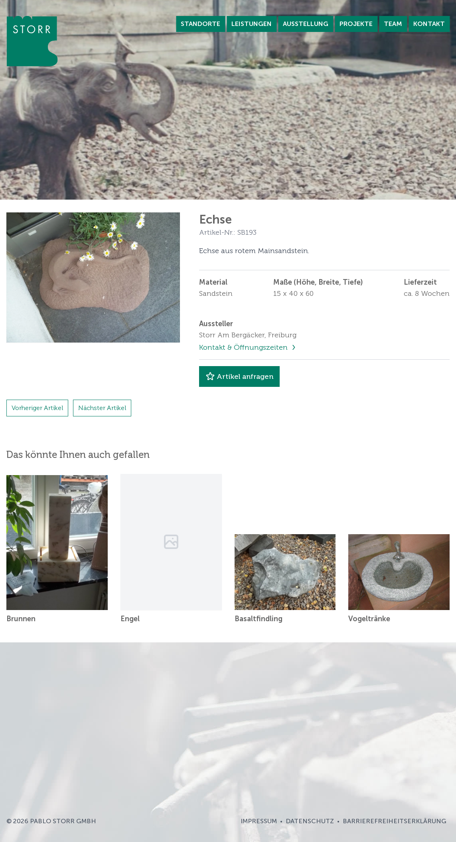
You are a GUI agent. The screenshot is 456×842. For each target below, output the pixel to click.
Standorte (200, 24)
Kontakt (429, 24)
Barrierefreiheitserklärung (394, 821)
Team (393, 24)
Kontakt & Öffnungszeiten (244, 347)
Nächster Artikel (102, 408)
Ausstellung (305, 24)
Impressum (259, 821)
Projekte (356, 24)
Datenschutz (310, 821)
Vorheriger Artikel (37, 408)
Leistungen (251, 24)
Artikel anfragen (239, 376)
